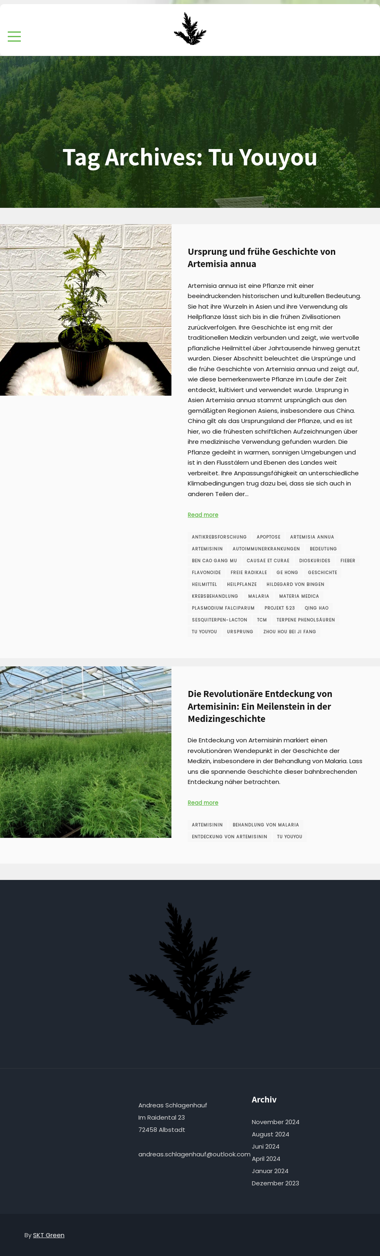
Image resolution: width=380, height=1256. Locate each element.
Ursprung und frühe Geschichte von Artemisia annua (262, 257)
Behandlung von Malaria (266, 825)
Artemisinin (207, 549)
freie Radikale (249, 573)
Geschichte (322, 573)
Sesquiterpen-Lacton (219, 620)
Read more (203, 515)
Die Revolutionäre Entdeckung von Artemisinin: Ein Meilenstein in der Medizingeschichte (260, 706)
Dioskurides (315, 561)
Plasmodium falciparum (223, 608)
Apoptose (268, 537)
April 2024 (266, 1158)
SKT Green (48, 1235)
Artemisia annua (312, 537)
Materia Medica (299, 596)
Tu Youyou (204, 632)
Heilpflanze (242, 584)
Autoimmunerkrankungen (266, 549)
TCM (262, 620)
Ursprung (240, 632)
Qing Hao (317, 608)
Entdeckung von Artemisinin (229, 837)
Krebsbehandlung (215, 596)
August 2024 (270, 1134)
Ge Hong (287, 573)
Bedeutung (323, 549)
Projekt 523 (279, 608)
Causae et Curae (268, 561)
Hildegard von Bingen (295, 584)
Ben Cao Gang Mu (214, 561)
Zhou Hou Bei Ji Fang (289, 632)
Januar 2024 (270, 1171)
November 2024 (276, 1122)
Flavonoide (206, 573)
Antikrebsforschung (219, 537)
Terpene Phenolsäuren (306, 620)
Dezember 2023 (275, 1183)
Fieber (348, 561)
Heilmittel (204, 584)
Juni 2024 (266, 1146)
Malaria (258, 596)
